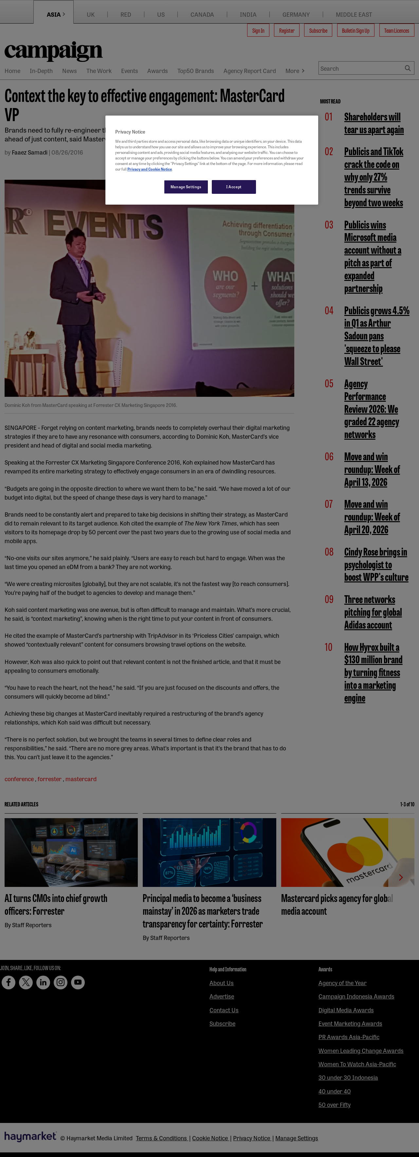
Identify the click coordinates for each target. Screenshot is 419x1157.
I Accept (234, 186)
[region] (211, 160)
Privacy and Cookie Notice (149, 169)
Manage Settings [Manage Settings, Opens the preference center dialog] (186, 186)
